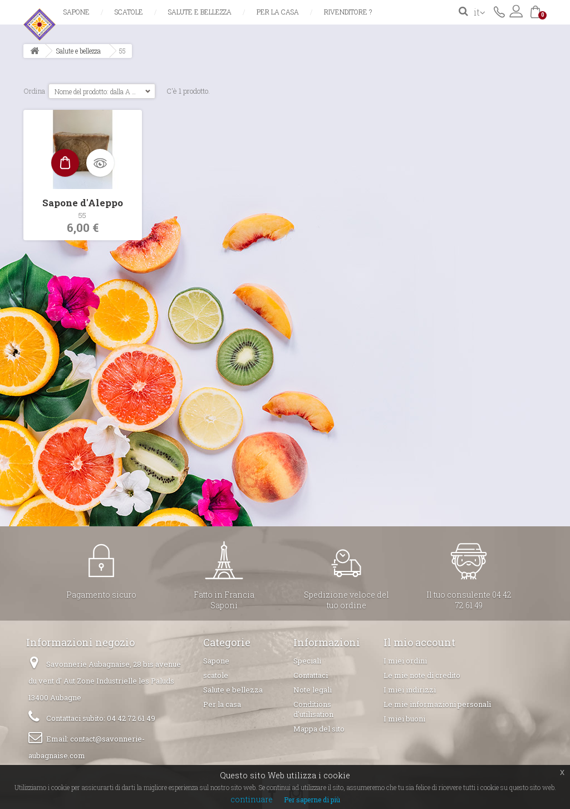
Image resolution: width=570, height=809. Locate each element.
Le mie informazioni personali (437, 704)
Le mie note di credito (422, 675)
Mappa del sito (319, 729)
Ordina (34, 91)
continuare (251, 799)
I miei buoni (404, 719)
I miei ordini (405, 661)
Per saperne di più (312, 799)
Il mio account (419, 642)
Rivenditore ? (348, 11)
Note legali (312, 690)
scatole (129, 11)
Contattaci (499, 11)
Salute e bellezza (200, 11)
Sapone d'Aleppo (82, 202)
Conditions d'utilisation (313, 709)
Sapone (76, 11)
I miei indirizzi (410, 690)
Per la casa (278, 11)
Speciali (307, 661)
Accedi (516, 11)
